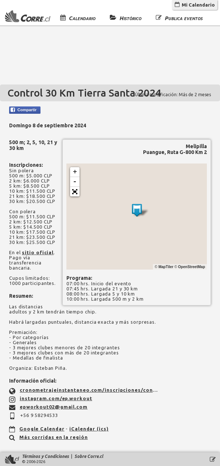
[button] (75, 191)
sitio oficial (38, 252)
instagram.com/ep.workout (56, 398)
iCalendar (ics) (89, 428)
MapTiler (165, 267)
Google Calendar (42, 428)
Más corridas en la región (53, 437)
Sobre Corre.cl (88, 456)
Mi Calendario (195, 4)
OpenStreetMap (191, 267)
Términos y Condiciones (45, 456)
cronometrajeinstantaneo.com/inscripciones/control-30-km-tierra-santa (90, 389)
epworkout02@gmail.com (54, 406)
